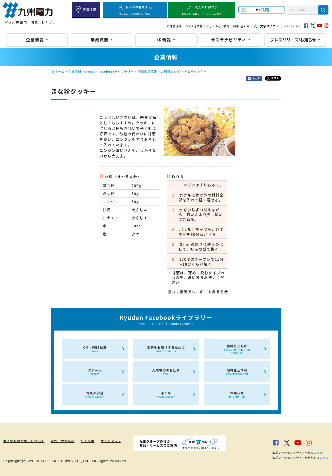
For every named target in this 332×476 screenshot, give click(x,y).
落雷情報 (175, 26)
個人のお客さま (135, 9)
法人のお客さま (201, 9)
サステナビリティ (228, 40)
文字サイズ (267, 26)
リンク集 (88, 440)
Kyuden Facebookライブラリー (109, 71)
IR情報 (164, 40)
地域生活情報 (147, 71)
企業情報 (35, 40)
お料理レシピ (170, 71)
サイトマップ (111, 440)
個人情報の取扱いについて (23, 440)
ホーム (60, 71)
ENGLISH (293, 26)
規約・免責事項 (63, 440)
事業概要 (100, 40)
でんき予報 (195, 26)
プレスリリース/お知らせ (293, 40)
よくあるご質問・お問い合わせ (229, 26)
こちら (318, 452)
